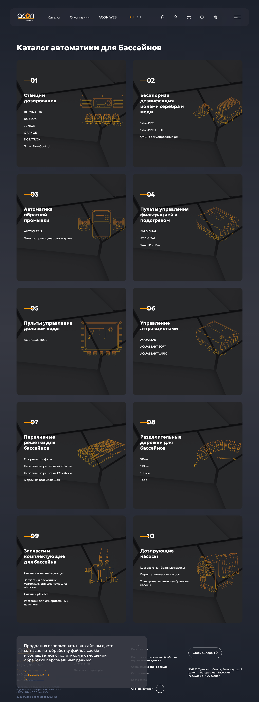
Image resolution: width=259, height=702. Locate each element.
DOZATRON (32, 139)
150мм (145, 473)
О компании (80, 17)
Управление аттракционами (159, 325)
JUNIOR (29, 126)
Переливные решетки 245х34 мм (48, 466)
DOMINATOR (33, 112)
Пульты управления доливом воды (48, 325)
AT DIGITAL (148, 238)
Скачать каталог (147, 689)
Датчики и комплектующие (44, 573)
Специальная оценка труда (149, 666)
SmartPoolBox (150, 245)
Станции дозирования (40, 98)
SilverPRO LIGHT (152, 130)
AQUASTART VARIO (153, 353)
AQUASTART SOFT (153, 346)
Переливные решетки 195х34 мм (48, 473)
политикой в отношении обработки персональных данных (65, 658)
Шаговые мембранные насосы (162, 567)
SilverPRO (147, 123)
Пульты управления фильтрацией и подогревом (164, 214)
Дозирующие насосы (157, 553)
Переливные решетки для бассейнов (39, 442)
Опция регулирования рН (159, 137)
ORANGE (30, 133)
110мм (144, 466)
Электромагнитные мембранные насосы (164, 583)
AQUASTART (149, 340)
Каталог (54, 17)
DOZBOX (30, 119)
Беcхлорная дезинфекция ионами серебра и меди (162, 104)
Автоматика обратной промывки (38, 214)
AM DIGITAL (148, 231)
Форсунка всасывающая (42, 480)
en (139, 17)
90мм (144, 459)
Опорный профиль (38, 459)
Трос (143, 480)
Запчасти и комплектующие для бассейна (44, 556)
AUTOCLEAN (33, 231)
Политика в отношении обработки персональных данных (154, 659)
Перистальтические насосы (160, 574)
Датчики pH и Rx (36, 594)
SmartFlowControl (37, 146)
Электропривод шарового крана (48, 238)
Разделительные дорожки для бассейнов (161, 442)
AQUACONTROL (35, 340)
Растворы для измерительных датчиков (46, 602)
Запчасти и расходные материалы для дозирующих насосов (45, 583)
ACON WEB (108, 17)
